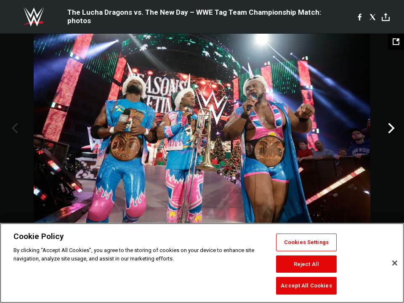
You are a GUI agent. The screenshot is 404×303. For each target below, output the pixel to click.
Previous (13, 128)
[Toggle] (385, 17)
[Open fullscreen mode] (396, 42)
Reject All (306, 264)
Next (390, 128)
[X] (372, 17)
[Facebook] (359, 17)
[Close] (394, 263)
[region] (202, 263)
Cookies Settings (306, 242)
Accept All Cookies (306, 285)
